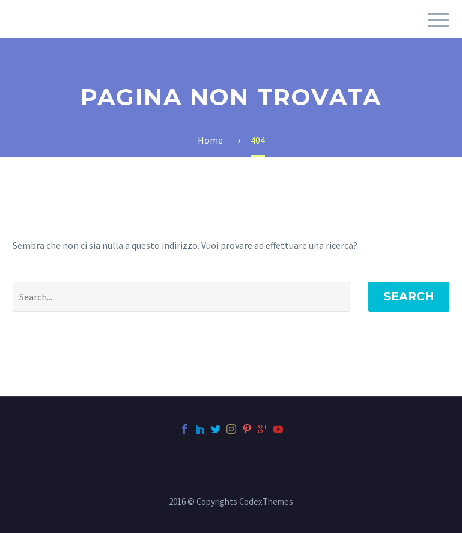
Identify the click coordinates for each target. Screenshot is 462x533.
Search (408, 296)
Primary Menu (438, 20)
